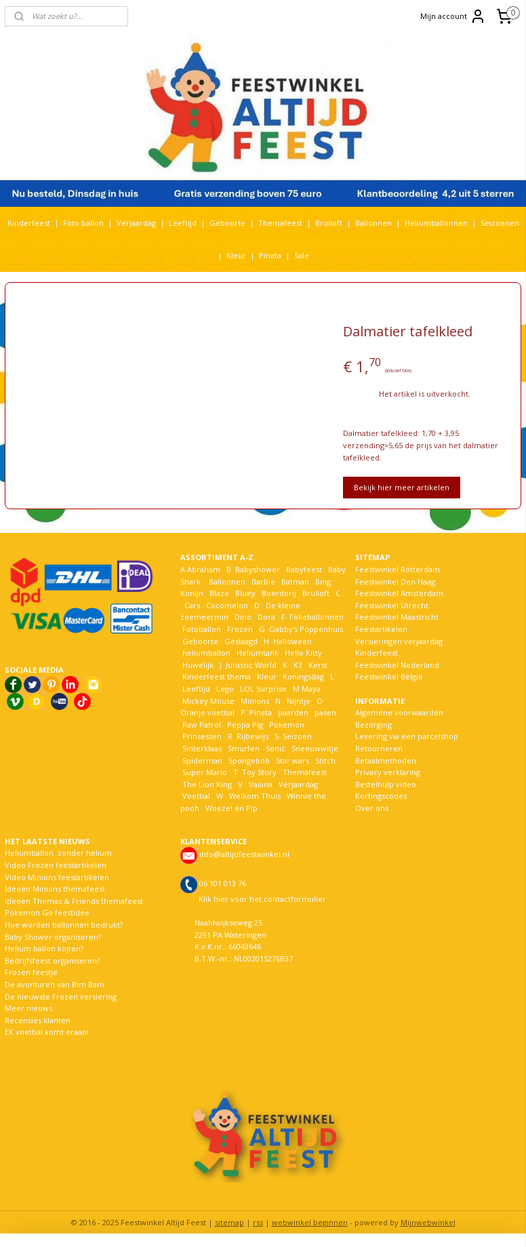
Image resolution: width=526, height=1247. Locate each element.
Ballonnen (373, 223)
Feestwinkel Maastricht (397, 617)
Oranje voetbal (207, 712)
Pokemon (286, 724)
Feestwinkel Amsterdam (399, 593)
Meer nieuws (28, 1008)
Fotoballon (201, 629)
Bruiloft (328, 223)
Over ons (371, 808)
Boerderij (279, 593)
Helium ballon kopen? (44, 948)
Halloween (292, 641)
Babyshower (258, 569)
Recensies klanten (37, 1020)
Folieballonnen (316, 617)
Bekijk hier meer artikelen (401, 487)
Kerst (317, 665)
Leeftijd (183, 223)
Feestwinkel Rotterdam (397, 569)
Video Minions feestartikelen (57, 877)
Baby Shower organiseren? (53, 937)
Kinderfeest (28, 223)
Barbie (263, 581)
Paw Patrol (200, 724)
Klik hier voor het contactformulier (262, 899)
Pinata (270, 255)
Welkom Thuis (255, 796)
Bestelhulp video (385, 784)
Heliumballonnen (436, 223)
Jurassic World (251, 665)
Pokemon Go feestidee (47, 912)
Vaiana (260, 784)
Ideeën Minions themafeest (55, 889)
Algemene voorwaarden (399, 712)
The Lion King (206, 784)
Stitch (325, 760)
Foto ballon (83, 223)
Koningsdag (302, 676)
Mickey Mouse (208, 701)
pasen (325, 712)
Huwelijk (198, 665)
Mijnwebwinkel (428, 1222)
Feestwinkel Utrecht (391, 605)
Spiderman (202, 760)
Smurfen (244, 748)
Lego (223, 689)
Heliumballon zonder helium (58, 853)
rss (258, 1222)
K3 (295, 665)
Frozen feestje (31, 972)
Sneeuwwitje (314, 748)
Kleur (236, 255)
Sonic (275, 748)
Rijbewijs (252, 736)
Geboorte (227, 223)
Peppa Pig (245, 724)
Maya (311, 689)
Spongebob (249, 760)
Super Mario (204, 772)
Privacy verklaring (387, 772)
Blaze (218, 593)
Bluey (245, 593)
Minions (254, 701)
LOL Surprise (263, 689)
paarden (293, 712)
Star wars (292, 760)
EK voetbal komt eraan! (47, 1032)
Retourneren (379, 748)
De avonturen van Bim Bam (54, 984)
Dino (243, 617)
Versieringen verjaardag (399, 641)
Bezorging (373, 724)
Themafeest (280, 223)
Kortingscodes (381, 796)
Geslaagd (241, 641)
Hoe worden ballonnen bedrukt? (64, 924)
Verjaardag (136, 223)
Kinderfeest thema (216, 676)
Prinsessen (201, 736)
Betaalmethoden (385, 760)
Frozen (240, 629)
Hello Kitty (303, 653)
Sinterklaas (202, 748)
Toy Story (259, 772)
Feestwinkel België (389, 676)
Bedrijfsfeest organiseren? (52, 960)
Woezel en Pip (231, 808)
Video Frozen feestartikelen (55, 865)
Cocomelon (227, 605)
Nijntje (297, 701)
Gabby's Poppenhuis (305, 629)
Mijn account (453, 16)
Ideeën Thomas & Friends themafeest (74, 901)
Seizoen (297, 736)
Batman (295, 581)
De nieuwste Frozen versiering (61, 996)
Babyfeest (304, 569)
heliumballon (206, 653)
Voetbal (195, 796)
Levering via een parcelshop (406, 736)
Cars (192, 605)
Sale (301, 255)
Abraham (203, 569)
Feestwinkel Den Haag (395, 581)
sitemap (229, 1222)
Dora (265, 617)
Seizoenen (500, 223)
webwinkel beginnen (310, 1222)
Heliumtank (258, 653)
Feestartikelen (381, 629)
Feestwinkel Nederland (397, 665)
